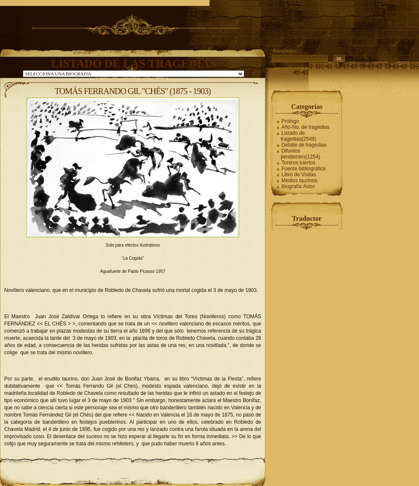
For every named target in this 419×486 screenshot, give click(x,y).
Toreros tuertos (298, 163)
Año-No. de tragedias (305, 127)
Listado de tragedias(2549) (298, 136)
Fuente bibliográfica (303, 169)
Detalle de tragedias (304, 145)
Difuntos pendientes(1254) (300, 154)
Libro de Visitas (298, 175)
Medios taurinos (299, 180)
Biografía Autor (298, 186)
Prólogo (290, 121)
